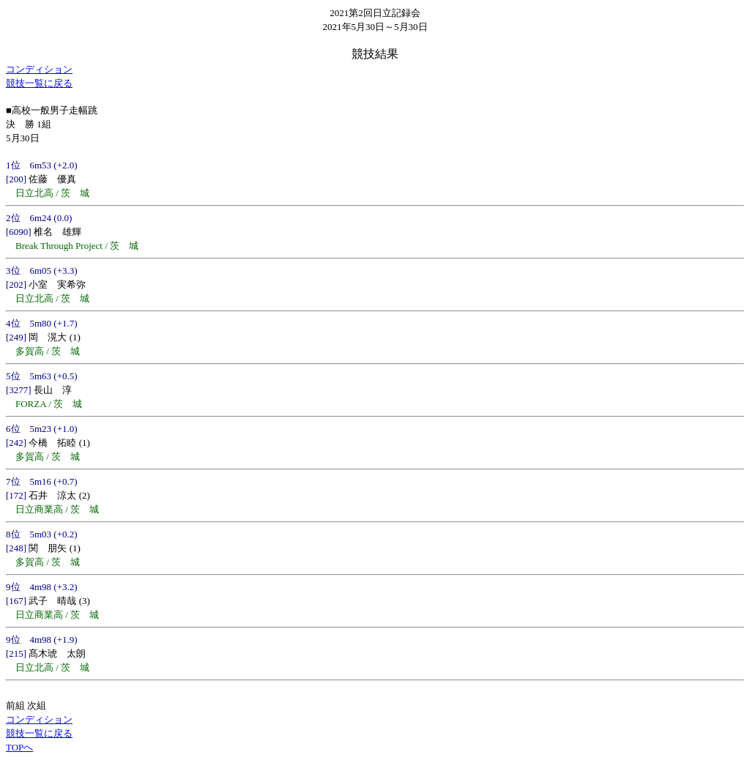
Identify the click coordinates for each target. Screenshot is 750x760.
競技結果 (375, 54)
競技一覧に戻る (39, 83)
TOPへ (19, 747)
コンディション (39, 69)
